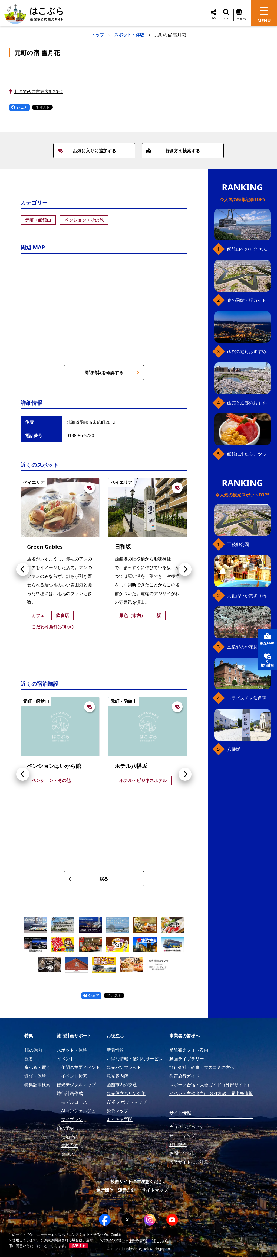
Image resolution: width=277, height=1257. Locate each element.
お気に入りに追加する (87, 150)
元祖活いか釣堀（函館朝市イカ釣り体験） (249, 596)
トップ (97, 35)
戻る (88, 879)
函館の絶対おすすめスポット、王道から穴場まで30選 (249, 351)
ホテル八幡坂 (131, 766)
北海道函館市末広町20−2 (38, 92)
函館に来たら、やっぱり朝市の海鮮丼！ (249, 454)
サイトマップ (155, 1190)
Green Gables (45, 546)
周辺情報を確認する (111, 372)
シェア (19, 107)
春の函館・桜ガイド (246, 300)
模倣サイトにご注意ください (138, 1181)
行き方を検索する (173, 150)
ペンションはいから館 (54, 766)
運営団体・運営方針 (115, 1190)
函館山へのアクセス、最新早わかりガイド (249, 249)
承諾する (78, 1245)
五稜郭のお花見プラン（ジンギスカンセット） (249, 647)
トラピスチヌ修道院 (246, 698)
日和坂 (123, 546)
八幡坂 (233, 749)
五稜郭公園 (238, 544)
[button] (22, 569)
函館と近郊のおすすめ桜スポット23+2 (249, 403)
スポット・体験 (129, 35)
